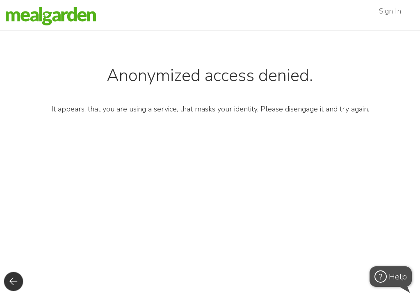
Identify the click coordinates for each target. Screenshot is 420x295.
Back (23, 281)
